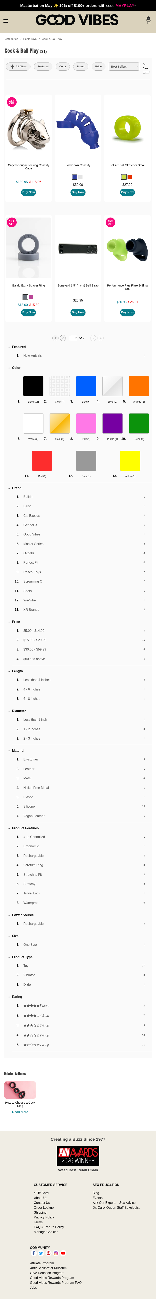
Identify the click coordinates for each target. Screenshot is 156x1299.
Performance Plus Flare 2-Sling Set (127, 287)
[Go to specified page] (73, 338)
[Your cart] (148, 20)
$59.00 (78, 185)
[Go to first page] (55, 338)
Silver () (112, 401)
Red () (42, 476)
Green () (139, 439)
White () (33, 439)
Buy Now (28, 192)
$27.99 (127, 185)
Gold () (59, 439)
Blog (96, 1193)
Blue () (86, 401)
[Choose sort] (124, 66)
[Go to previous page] (63, 338)
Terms (38, 1222)
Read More (20, 1112)
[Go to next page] (93, 338)
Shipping (40, 1212)
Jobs (33, 1287)
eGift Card (41, 1193)
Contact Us (42, 1203)
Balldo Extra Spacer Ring (28, 285)
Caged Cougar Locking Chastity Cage (28, 166)
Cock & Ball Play (52, 39)
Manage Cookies (46, 1232)
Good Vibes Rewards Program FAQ (56, 1283)
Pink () (86, 439)
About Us (40, 1198)
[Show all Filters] (18, 66)
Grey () (86, 476)
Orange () (139, 401)
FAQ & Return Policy (49, 1227)
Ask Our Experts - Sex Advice (114, 1203)
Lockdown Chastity (78, 165)
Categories (11, 39)
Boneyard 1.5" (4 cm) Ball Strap (78, 285)
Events (98, 1198)
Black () (33, 401)
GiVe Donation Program (47, 1273)
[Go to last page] (101, 338)
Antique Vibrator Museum (48, 1268)
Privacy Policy (44, 1217)
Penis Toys (30, 39)
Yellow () (130, 476)
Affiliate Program (42, 1263)
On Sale (146, 68)
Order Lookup (44, 1207)
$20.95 (78, 300)
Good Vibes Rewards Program (52, 1278)
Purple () (112, 439)
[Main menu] (5, 20)
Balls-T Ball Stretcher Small (127, 165)
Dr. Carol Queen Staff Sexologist (116, 1207)
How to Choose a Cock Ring (20, 1104)
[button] (74, 177)
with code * (78, 5)
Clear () (60, 401)
